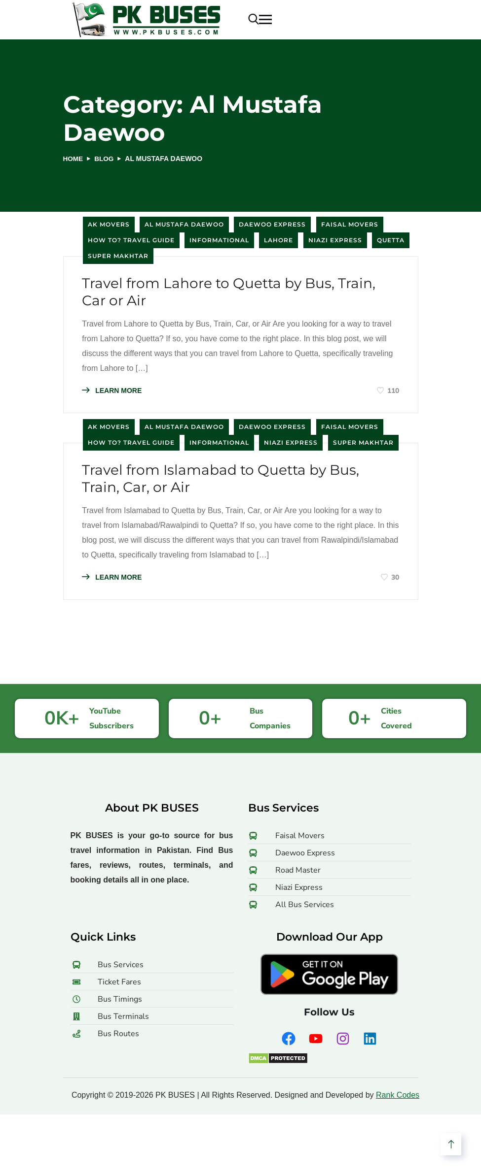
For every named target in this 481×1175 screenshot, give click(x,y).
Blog (105, 159)
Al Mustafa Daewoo (184, 224)
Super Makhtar (118, 256)
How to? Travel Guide (131, 240)
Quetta (391, 240)
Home (73, 159)
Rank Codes (397, 1101)
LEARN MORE (113, 393)
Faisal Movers (349, 224)
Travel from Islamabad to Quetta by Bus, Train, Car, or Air (231, 483)
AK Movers (109, 224)
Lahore (278, 240)
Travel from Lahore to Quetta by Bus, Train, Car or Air (240, 294)
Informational (219, 240)
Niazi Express (335, 240)
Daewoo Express (272, 224)
